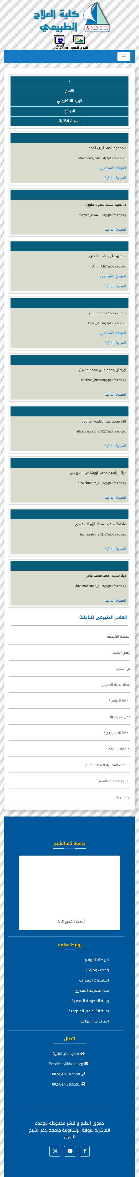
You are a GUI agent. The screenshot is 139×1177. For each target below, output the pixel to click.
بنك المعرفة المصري (92, 990)
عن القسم (123, 669)
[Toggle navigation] (123, 56)
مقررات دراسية (120, 717)
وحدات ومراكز (97, 969)
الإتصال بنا (123, 797)
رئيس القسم (121, 653)
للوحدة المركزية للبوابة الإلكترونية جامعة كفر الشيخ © (69, 1130)
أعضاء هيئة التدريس (115, 685)
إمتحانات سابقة (119, 749)
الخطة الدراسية (119, 701)
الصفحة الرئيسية (118, 636)
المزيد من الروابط (95, 1021)
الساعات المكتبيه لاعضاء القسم (107, 765)
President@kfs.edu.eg (68, 1064)
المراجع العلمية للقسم (114, 781)
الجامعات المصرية (94, 980)
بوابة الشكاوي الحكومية (88, 1010)
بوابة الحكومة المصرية (90, 1000)
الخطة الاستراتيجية (117, 733)
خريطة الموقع (97, 959)
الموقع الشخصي (113, 168)
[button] (85, 1151)
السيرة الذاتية (115, 178)
